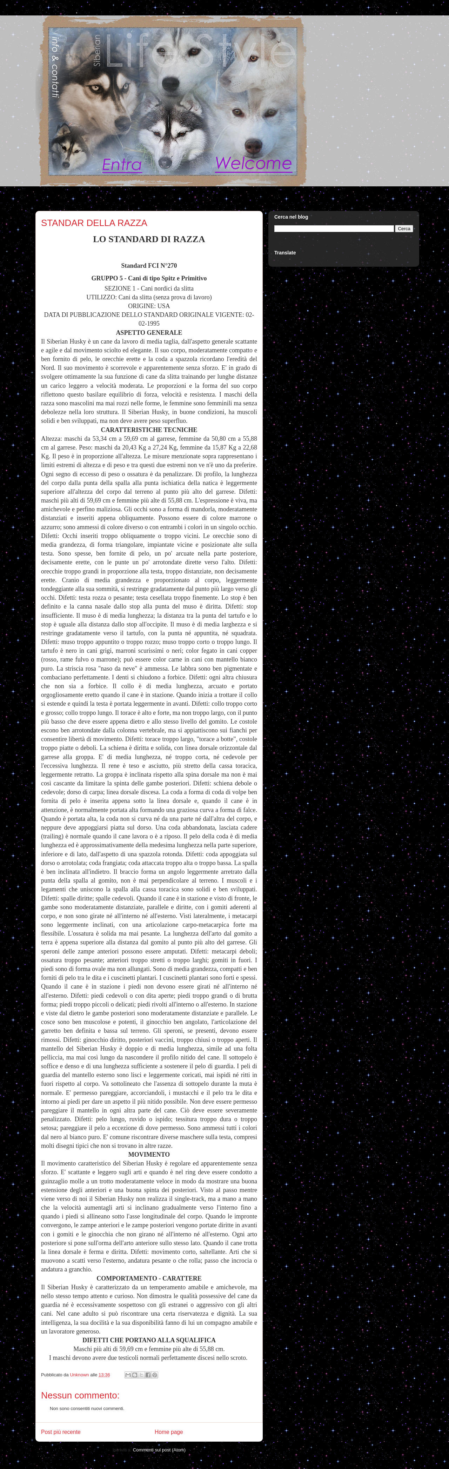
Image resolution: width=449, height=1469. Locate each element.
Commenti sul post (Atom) (159, 1450)
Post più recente (61, 1432)
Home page (169, 1432)
